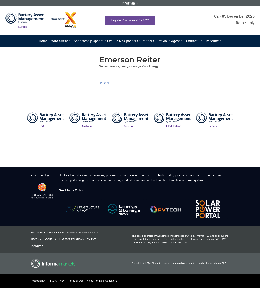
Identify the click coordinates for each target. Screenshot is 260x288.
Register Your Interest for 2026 (130, 20)
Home (43, 41)
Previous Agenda (170, 41)
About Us (50, 239)
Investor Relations (71, 239)
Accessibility (38, 280)
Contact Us (194, 41)
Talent (91, 239)
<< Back (104, 83)
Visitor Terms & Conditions (102, 280)
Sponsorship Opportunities (93, 41)
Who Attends (60, 41)
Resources (213, 41)
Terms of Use (75, 280)
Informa (36, 239)
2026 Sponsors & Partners (135, 41)
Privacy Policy (56, 280)
